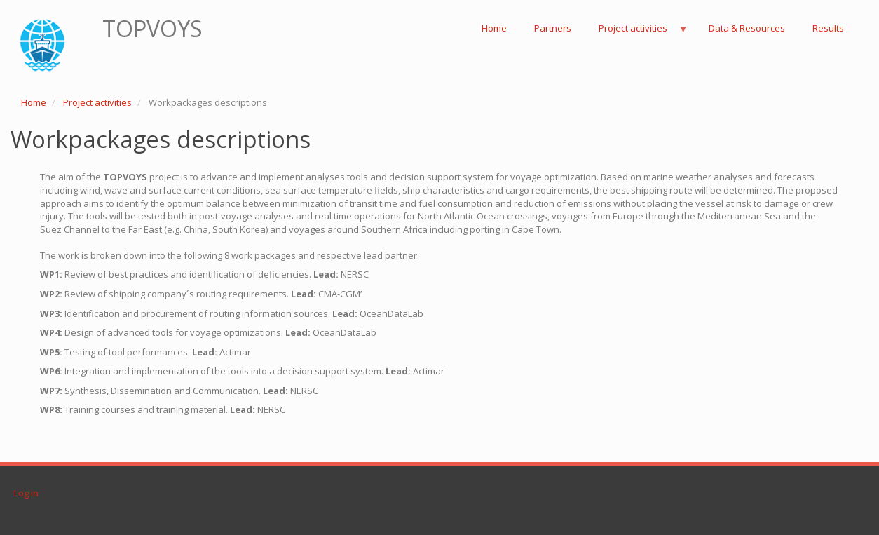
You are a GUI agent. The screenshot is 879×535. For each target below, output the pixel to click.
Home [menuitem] (494, 28)
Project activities (97, 102)
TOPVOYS (152, 29)
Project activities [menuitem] (636, 32)
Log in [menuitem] (26, 493)
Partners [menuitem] (552, 28)
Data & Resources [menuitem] (747, 28)
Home (33, 102)
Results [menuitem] (828, 28)
